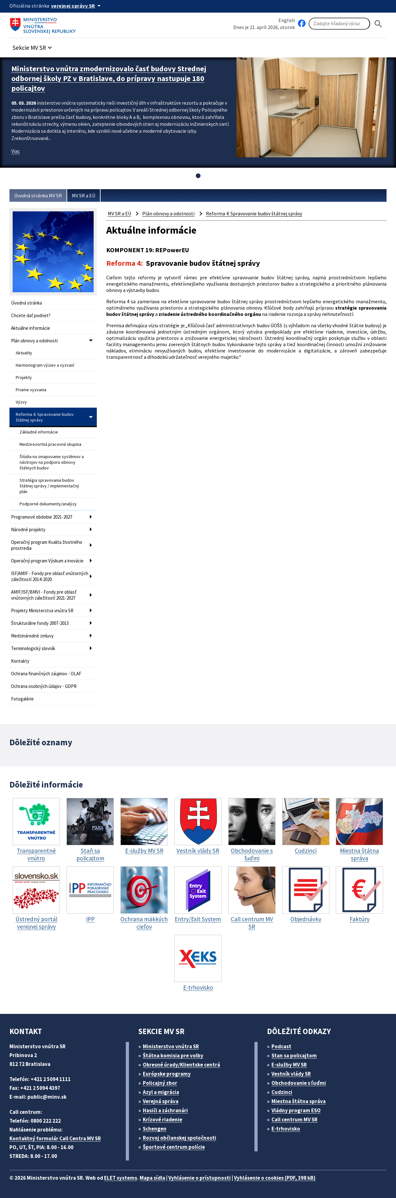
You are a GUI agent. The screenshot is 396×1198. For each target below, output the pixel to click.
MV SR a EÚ (83, 195)
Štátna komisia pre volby (173, 1055)
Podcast (281, 1046)
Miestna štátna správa (298, 1101)
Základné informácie (39, 432)
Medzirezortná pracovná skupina (50, 444)
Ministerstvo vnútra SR (171, 1046)
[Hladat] (378, 23)
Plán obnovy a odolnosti (34, 341)
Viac (15, 151)
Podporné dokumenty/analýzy (48, 504)
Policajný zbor (160, 1082)
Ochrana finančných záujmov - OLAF (46, 674)
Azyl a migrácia (161, 1092)
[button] (33, 46)
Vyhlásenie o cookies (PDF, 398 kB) (275, 1177)
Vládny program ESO (296, 1110)
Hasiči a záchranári (165, 1110)
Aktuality (24, 353)
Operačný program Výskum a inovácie (47, 561)
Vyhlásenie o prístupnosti (199, 1177)
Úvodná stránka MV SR (38, 195)
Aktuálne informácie (30, 328)
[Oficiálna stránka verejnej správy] (77, 5)
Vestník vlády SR (291, 1073)
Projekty (24, 377)
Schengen (154, 1128)
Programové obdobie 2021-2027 (41, 517)
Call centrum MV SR (294, 1119)
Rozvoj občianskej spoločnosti (179, 1137)
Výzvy (21, 402)
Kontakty (20, 661)
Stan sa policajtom (294, 1055)
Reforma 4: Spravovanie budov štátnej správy (45, 417)
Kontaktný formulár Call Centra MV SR (55, 1138)
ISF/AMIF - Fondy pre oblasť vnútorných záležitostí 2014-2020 (49, 576)
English (286, 20)
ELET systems (120, 1177)
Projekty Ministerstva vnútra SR (42, 611)
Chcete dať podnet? (30, 315)
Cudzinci (281, 1092)
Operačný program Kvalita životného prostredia (46, 545)
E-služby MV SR (289, 1064)
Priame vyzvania (31, 390)
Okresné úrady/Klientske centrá (181, 1064)
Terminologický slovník (33, 648)
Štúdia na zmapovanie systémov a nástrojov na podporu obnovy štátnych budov (52, 462)
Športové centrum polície (174, 1146)
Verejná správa (160, 1101)
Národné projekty (28, 529)
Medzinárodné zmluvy (32, 636)
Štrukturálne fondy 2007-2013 (40, 623)
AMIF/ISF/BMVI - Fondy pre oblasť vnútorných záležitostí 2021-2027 (44, 595)
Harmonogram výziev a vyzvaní (45, 365)
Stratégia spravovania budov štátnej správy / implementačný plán (49, 485)
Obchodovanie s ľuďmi (298, 1082)
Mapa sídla (152, 1177)
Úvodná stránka (26, 303)
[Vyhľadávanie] (339, 24)
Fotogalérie (22, 699)
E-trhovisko (285, 1128)
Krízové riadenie (162, 1119)
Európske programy (167, 1073)
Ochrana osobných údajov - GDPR (44, 686)
